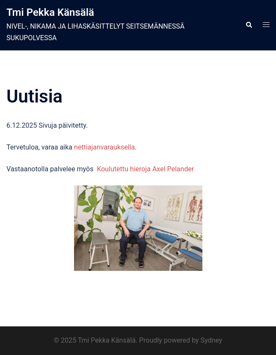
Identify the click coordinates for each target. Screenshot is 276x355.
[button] (248, 25)
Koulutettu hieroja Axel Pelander (145, 169)
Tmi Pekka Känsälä (50, 12)
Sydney (212, 340)
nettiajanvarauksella (104, 147)
